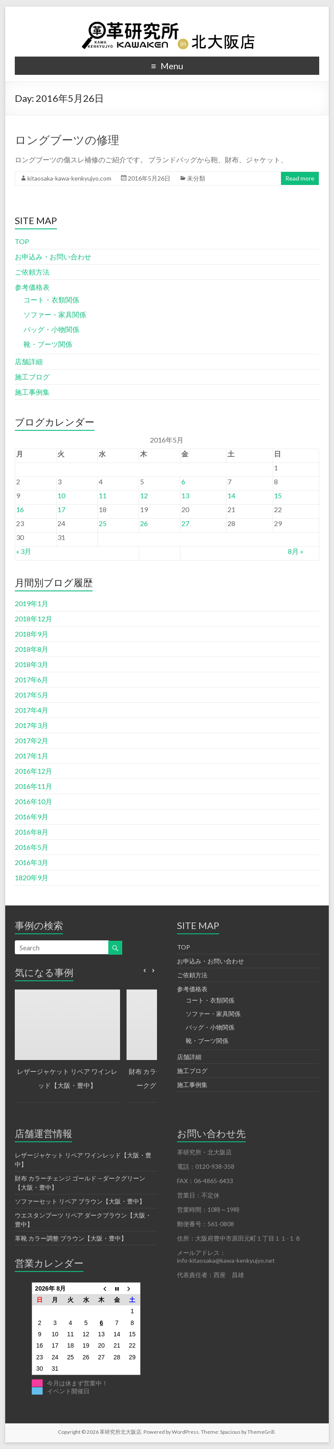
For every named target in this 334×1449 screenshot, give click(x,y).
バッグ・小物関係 (51, 329)
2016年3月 (31, 862)
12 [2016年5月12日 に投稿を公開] (144, 495)
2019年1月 (31, 603)
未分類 (196, 178)
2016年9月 (31, 816)
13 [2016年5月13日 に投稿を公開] (185, 495)
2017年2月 (31, 740)
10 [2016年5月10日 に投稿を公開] (61, 495)
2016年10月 (33, 801)
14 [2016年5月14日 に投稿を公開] (231, 495)
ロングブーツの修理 (67, 140)
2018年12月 (33, 618)
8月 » (296, 551)
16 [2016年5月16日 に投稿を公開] (20, 509)
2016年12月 (33, 771)
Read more (299, 178)
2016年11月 (33, 786)
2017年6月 (31, 679)
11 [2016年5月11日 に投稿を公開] (103, 495)
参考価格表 (32, 287)
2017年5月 (31, 695)
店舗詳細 (29, 361)
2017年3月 (31, 725)
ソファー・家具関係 (54, 314)
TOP (22, 241)
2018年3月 (31, 664)
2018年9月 (31, 634)
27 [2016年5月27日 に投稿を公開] (185, 523)
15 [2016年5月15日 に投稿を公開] (278, 495)
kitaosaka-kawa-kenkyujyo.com (69, 178)
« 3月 (23, 551)
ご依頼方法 (32, 272)
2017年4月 (31, 710)
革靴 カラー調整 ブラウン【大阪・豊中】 (71, 1238)
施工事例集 (32, 392)
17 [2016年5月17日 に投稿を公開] (61, 509)
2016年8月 (31, 832)
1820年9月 (31, 877)
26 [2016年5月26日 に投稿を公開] (144, 523)
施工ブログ (32, 376)
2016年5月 (31, 847)
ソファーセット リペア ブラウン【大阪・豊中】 (80, 1201)
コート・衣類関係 (51, 299)
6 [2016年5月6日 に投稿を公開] (183, 481)
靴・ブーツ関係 (47, 344)
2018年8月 (31, 649)
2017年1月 (31, 755)
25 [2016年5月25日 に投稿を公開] (103, 523)
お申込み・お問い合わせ (53, 256)
